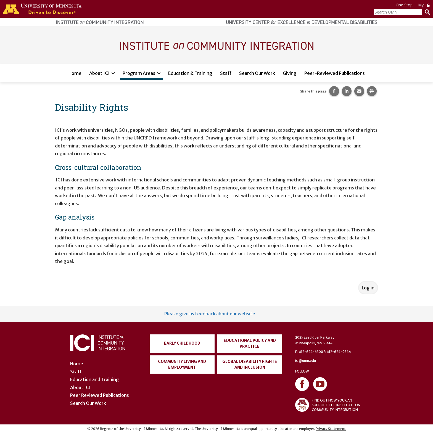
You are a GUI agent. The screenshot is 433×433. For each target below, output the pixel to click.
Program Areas (139, 73)
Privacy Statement (331, 429)
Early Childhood (182, 343)
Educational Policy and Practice (250, 343)
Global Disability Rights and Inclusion (249, 364)
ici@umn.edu (305, 360)
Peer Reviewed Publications (99, 395)
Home (74, 73)
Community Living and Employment (182, 364)
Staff (225, 73)
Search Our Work (257, 73)
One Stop (404, 4)
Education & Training (190, 73)
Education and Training (94, 379)
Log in (368, 288)
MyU (424, 4)
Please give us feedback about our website (209, 313)
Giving (290, 73)
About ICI (99, 73)
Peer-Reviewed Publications (334, 73)
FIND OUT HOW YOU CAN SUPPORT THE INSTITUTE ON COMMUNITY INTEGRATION (327, 405)
